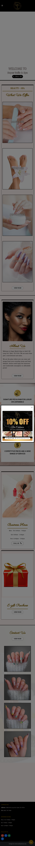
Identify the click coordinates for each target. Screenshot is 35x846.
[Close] (31, 407)
